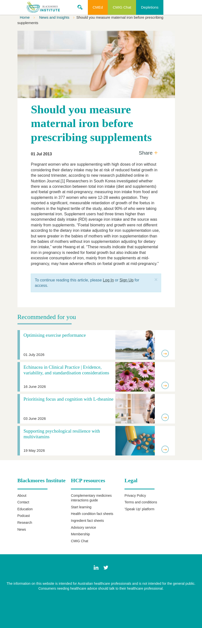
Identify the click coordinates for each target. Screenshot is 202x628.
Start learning (81, 507)
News (21, 529)
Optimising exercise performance (55, 335)
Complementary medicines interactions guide (91, 498)
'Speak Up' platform (139, 509)
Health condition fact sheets (92, 514)
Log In (108, 280)
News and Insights (54, 17)
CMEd (98, 7)
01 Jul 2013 (41, 154)
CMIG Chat (122, 7)
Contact (23, 502)
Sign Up (127, 280)
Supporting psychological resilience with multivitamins (62, 433)
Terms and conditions (140, 502)
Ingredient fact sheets (87, 521)
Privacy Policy (135, 495)
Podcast (23, 516)
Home (25, 17)
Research (24, 523)
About (22, 495)
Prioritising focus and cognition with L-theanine (69, 399)
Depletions (149, 7)
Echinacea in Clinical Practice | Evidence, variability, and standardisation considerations (66, 370)
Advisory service (83, 527)
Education (25, 509)
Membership (80, 534)
